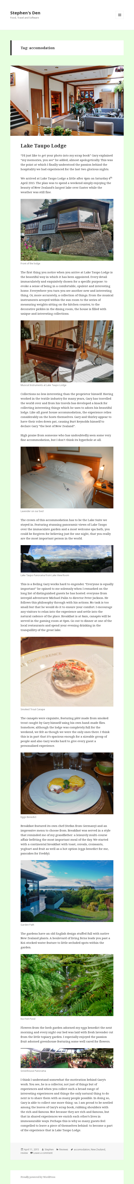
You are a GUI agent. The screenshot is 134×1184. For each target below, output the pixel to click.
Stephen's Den (25, 12)
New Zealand (98, 1149)
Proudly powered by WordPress (38, 1177)
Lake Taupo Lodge (43, 145)
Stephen (49, 1149)
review (24, 1153)
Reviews (63, 1149)
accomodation (82, 1149)
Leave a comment (42, 1153)
